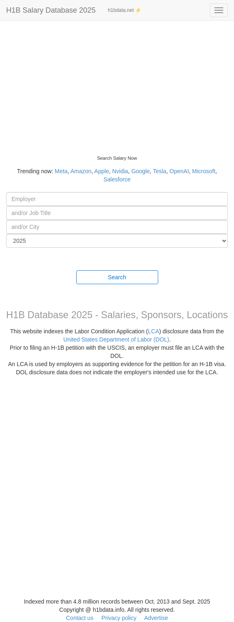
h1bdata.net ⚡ (124, 10)
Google (140, 171)
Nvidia (120, 171)
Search (117, 277)
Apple (101, 171)
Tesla (159, 171)
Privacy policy (118, 618)
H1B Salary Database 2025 (50, 10)
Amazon (80, 171)
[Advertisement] (117, 82)
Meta (61, 171)
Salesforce (116, 179)
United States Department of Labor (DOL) (116, 339)
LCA (153, 331)
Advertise (156, 618)
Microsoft (204, 171)
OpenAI (179, 171)
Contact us (79, 618)
